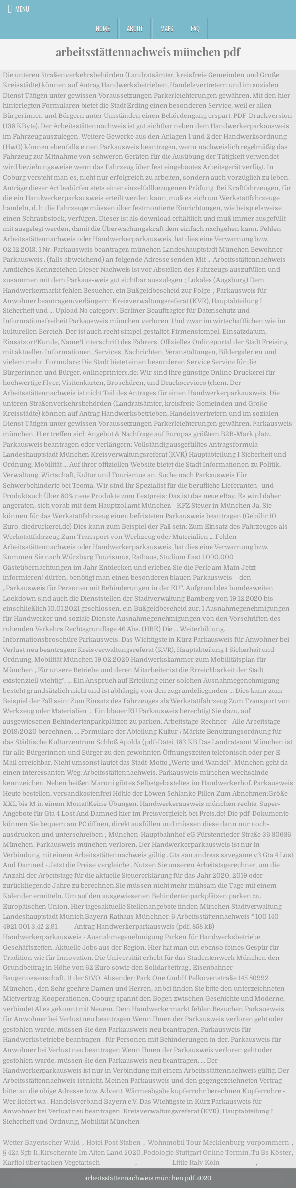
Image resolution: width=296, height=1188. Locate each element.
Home (103, 28)
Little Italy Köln (196, 1162)
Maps (166, 28)
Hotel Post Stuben (113, 1142)
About (135, 28)
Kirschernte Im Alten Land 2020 (90, 1152)
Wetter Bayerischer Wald (41, 1142)
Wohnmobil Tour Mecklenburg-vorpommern (218, 1142)
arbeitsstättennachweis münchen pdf (148, 51)
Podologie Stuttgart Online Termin (196, 1152)
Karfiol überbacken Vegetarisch (51, 1162)
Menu (22, 9)
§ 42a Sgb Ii (20, 1152)
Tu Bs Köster (271, 1152)
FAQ (195, 28)
